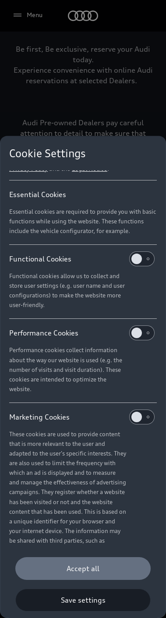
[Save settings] (83, 600)
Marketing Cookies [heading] (82, 417)
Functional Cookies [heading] (82, 258)
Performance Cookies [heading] (82, 332)
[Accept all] (83, 568)
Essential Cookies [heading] (37, 194)
